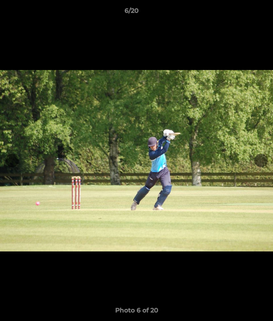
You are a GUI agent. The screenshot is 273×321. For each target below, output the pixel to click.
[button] (241, 13)
